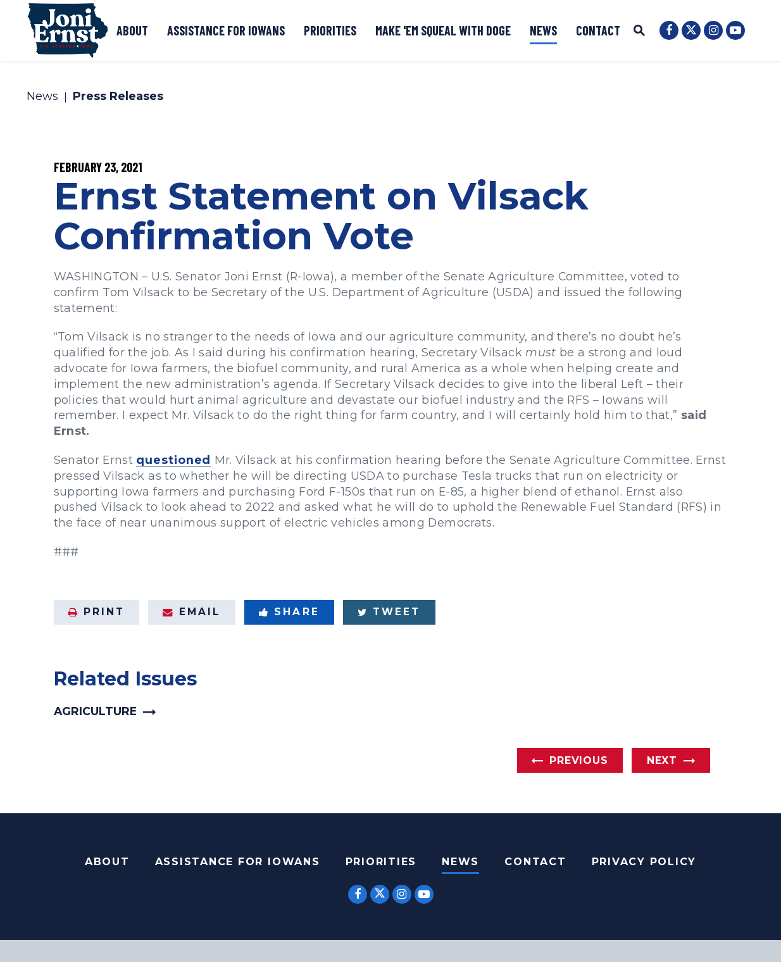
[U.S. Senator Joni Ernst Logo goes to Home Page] (68, 30)
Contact (598, 30)
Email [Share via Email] (192, 612)
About (132, 30)
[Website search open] (639, 32)
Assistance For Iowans (237, 862)
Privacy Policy (644, 862)
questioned (173, 459)
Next (662, 760)
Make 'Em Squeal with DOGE (443, 30)
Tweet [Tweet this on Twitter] (389, 612)
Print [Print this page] (96, 612)
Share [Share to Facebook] (289, 612)
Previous (578, 760)
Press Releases (118, 97)
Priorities (330, 30)
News (543, 30)
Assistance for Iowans (226, 30)
